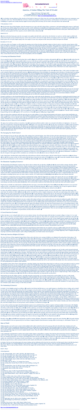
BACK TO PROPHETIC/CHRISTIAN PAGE (11, 2)
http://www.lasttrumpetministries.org (47, 15)
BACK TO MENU (5, 1)
